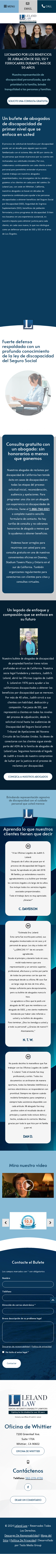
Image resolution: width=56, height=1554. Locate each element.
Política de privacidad (42, 1346)
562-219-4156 (34, 1478)
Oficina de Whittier (28, 1451)
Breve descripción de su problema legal (22, 1319)
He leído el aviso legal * (15, 1352)
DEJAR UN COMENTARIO (28, 1499)
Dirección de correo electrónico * (19, 1305)
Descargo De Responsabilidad (21, 1535)
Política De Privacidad (23, 1540)
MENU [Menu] (11, 6)
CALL (47, 6)
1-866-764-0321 (39, 509)
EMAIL (28, 6)
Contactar (11, 1363)
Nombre (6, 1278)
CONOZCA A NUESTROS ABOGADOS (28, 776)
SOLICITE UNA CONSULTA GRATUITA (28, 100)
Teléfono (6, 1292)
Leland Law (20, 1526)
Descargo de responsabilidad (16, 1346)
